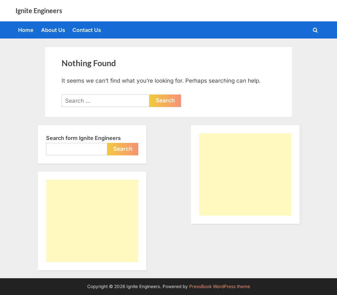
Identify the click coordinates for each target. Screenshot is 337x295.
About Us (53, 30)
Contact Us (86, 30)
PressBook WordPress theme (219, 286)
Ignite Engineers (38, 10)
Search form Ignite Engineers (83, 138)
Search (122, 149)
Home (26, 30)
